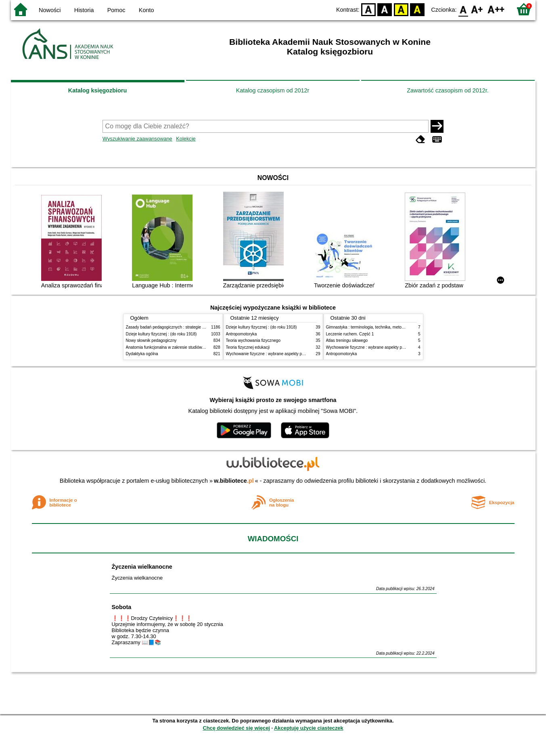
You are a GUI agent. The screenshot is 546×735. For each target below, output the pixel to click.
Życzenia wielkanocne (142, 566)
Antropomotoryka (241, 334)
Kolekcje (185, 139)
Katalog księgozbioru (97, 90)
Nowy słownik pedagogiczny (151, 340)
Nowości (50, 10)
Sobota (122, 607)
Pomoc (116, 10)
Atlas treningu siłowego (347, 340)
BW (385, 9)
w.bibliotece (234, 480)
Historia (84, 10)
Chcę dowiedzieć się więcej (236, 728)
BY (417, 9)
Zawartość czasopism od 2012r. (447, 90)
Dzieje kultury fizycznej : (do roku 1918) (161, 334)
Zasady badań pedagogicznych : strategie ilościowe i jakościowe (184, 327)
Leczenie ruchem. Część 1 (350, 334)
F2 (496, 9)
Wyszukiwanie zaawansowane (137, 139)
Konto (146, 10)
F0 (463, 9)
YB (401, 9)
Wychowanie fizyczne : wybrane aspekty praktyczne (273, 354)
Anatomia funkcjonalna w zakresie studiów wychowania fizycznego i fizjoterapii (197, 347)
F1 (477, 9)
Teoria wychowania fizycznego (253, 340)
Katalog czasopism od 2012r (273, 90)
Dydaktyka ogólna (142, 354)
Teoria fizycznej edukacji (248, 347)
